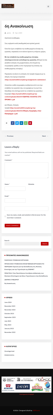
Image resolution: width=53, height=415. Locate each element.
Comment (8, 160)
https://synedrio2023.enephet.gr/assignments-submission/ (25, 80)
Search (6, 240)
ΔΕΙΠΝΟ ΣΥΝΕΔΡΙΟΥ (11, 279)
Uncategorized (9, 351)
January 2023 (9, 328)
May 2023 (7, 325)
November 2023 (9, 310)
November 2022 (9, 332)
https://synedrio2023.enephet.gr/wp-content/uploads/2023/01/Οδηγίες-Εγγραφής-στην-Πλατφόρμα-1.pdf (23, 111)
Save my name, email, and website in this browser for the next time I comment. (26, 216)
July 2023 (7, 321)
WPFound (36, 410)
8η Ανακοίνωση (9, 283)
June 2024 (8, 302)
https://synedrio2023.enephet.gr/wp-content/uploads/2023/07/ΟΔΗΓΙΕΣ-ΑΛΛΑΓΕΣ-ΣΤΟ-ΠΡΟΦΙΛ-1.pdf (23, 96)
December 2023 (9, 306)
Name (7, 184)
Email (7, 196)
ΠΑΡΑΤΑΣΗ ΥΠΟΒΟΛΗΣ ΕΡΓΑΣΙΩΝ (16, 260)
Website (31, 184)
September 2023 (10, 317)
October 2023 (9, 313)
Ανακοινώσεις (9, 355)
